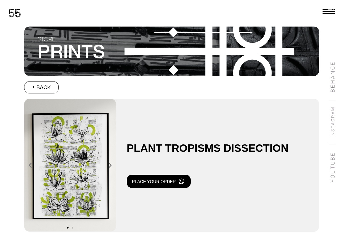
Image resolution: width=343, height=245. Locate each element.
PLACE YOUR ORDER (154, 181)
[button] (30, 165)
